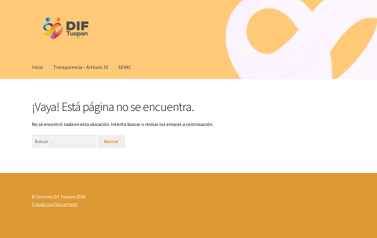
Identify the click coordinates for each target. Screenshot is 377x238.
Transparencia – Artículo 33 (80, 67)
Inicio (37, 67)
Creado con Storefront (54, 204)
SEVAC (124, 67)
